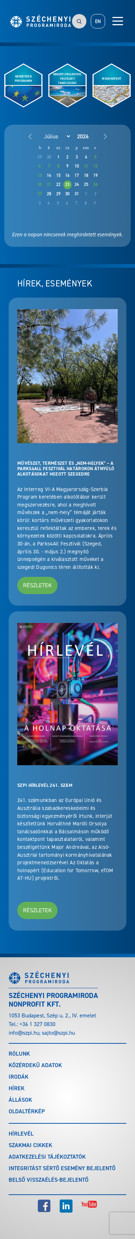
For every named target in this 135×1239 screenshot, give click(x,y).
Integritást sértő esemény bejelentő (62, 1168)
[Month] (53, 136)
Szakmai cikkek (30, 1145)
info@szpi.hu (24, 1033)
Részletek (37, 585)
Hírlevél (21, 1133)
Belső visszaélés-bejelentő (49, 1180)
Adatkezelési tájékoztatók (47, 1156)
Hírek (16, 1088)
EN (98, 21)
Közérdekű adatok (35, 1065)
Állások (20, 1100)
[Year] (88, 136)
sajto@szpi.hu (58, 1033)
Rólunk (19, 1053)
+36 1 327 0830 (37, 1024)
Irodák (18, 1076)
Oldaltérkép (27, 1111)
